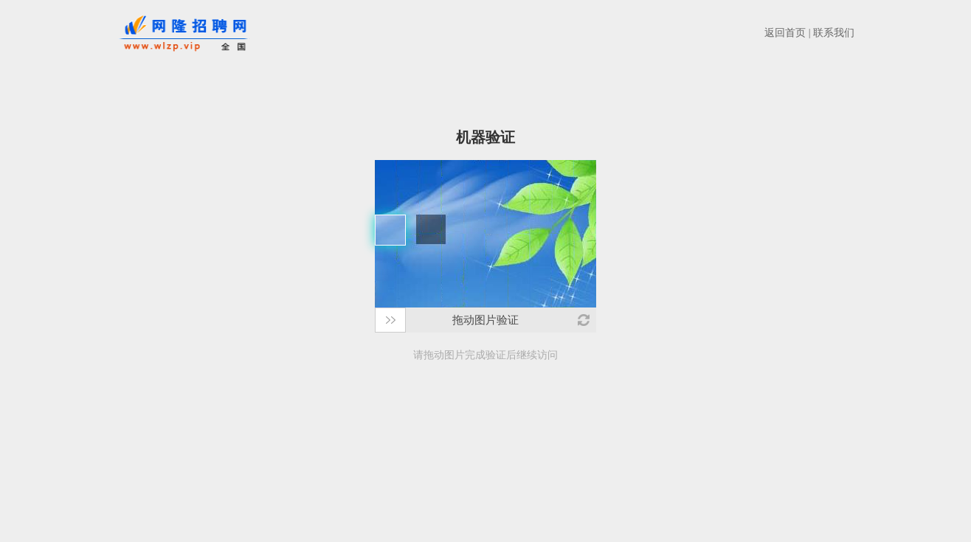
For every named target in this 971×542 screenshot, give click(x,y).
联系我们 (833, 32)
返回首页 (785, 32)
